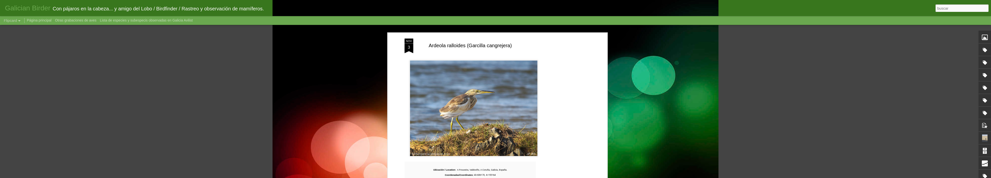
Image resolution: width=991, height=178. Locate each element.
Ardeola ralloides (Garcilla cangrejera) (470, 45)
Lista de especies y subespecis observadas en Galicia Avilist (146, 20)
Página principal (39, 20)
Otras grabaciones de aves (76, 20)
